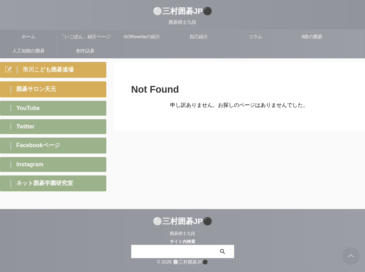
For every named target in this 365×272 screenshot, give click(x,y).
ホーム (28, 36)
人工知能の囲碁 (28, 50)
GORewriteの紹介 (142, 36)
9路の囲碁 (312, 36)
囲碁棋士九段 (182, 233)
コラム (255, 36)
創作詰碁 (85, 50)
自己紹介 (199, 36)
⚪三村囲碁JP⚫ (183, 11)
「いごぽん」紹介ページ (85, 36)
